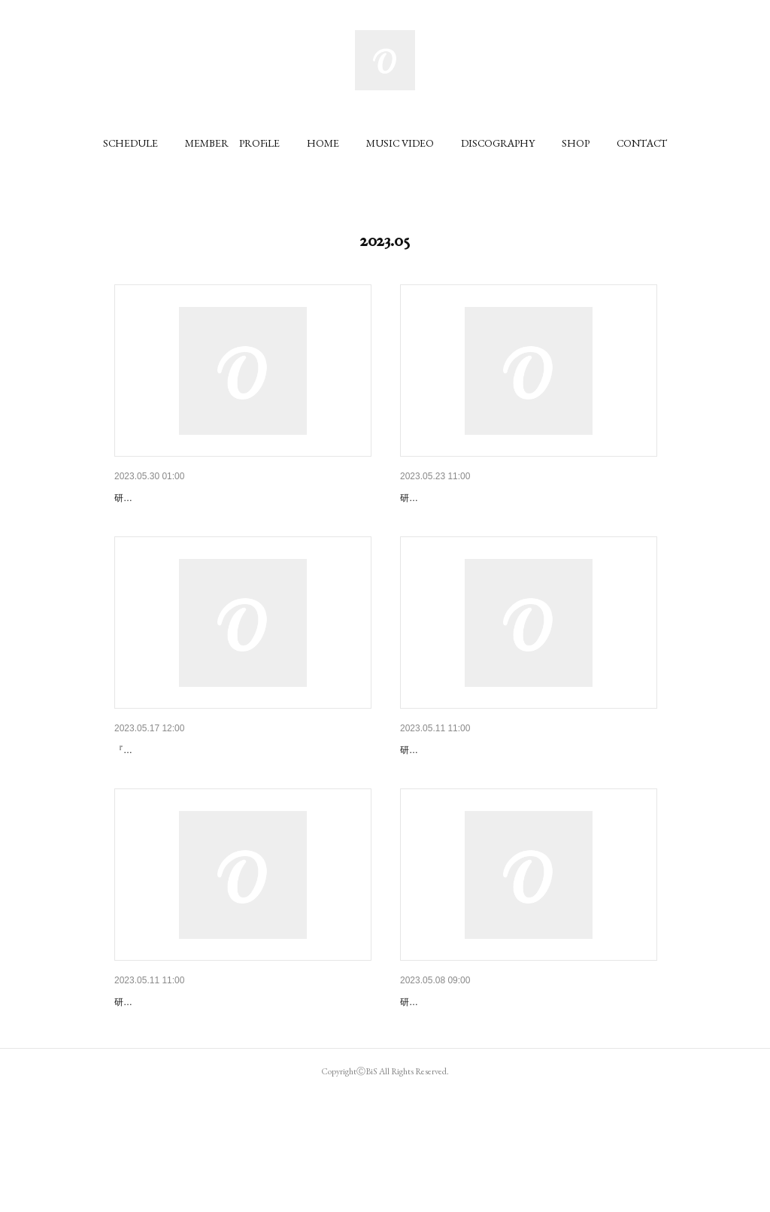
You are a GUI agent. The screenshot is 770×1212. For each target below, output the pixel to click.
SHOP (576, 143)
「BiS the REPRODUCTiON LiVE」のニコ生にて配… (526, 788)
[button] (130, 143)
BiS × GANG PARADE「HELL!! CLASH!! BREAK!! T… (242, 498)
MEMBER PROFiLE (232, 143)
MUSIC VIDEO (400, 143)
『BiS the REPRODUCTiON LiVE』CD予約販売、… (237, 1080)
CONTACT (642, 143)
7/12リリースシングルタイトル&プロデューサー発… (524, 498)
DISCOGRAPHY (498, 143)
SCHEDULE (130, 143)
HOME (323, 143)
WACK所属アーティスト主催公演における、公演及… (526, 1080)
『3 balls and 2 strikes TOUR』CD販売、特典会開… (237, 788)
